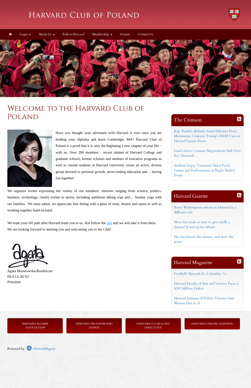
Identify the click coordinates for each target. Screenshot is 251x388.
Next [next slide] (245, 47)
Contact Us (145, 34)
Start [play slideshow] (124, 43)
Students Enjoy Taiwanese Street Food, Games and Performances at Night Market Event (204, 170)
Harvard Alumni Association (35, 325)
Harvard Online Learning (212, 324)
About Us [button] (47, 34)
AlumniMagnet (40, 348)
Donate (125, 34)
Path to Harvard (73, 34)
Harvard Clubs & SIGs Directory (153, 325)
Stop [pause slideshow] (127, 43)
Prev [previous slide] (6, 47)
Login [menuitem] (25, 34)
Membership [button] (102, 34)
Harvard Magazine (193, 262)
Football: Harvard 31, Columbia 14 (200, 273)
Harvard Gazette (191, 196)
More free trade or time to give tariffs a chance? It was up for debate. (202, 224)
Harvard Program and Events (94, 325)
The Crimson (188, 120)
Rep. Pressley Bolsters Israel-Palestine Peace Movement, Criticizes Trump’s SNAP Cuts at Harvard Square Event (207, 136)
